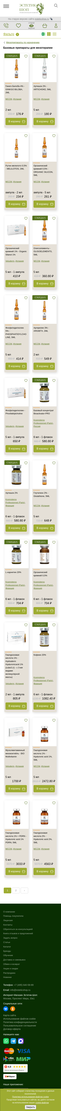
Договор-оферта (11, 1029)
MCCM (9, 99)
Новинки (7, 977)
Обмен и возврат (11, 964)
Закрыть (30, 1107)
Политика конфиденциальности (20, 1022)
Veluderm (10, 261)
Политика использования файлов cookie (30, 1097)
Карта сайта (9, 1015)
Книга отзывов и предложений (18, 933)
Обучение (8, 955)
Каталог (7, 946)
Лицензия (8, 920)
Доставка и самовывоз (14, 959)
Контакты (7, 925)
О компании (9, 911)
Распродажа (9, 973)
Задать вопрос (10, 938)
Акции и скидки (10, 968)
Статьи (6, 942)
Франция (10, 505)
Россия (37, 426)
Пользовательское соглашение (19, 1025)
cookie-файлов (42, 1103)
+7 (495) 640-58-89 (24, 985)
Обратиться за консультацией (18, 929)
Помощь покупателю (13, 916)
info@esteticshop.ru (20, 990)
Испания (17, 99)
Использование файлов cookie (19, 1018)
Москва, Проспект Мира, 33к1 (18, 998)
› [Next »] (24, 890)
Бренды (7, 951)
